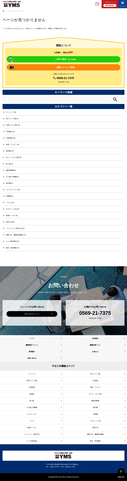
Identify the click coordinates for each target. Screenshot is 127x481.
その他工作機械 (31, 407)
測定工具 (95, 427)
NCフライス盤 (95, 374)
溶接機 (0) (9, 196)
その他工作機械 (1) (12, 177)
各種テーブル (31, 427)
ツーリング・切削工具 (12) (15, 228)
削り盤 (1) (9, 164)
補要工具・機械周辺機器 (95, 434)
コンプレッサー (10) (13, 190)
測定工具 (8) (10, 222)
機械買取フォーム (32, 345)
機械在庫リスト (95, 345)
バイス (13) (10, 202)
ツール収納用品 (31, 441)
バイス (31, 421)
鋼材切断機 (95, 401)
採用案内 (32, 351)
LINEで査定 (66, 59)
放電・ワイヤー (95, 387)
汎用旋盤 (32, 387)
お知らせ (95, 351)
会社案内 (95, 338)
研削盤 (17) (10, 151)
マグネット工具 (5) (12, 209)
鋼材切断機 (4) (11, 170)
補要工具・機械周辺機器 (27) (16, 235)
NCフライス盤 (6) (12, 119)
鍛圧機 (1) (9, 183)
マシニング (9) (11, 112)
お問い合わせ (31, 358)
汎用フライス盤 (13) (13, 125)
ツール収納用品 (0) (12, 241)
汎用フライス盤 (31, 380)
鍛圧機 (95, 407)
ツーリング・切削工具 (31, 434)
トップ (31, 338)
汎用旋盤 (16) (10, 138)
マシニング (32, 374)
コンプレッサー (31, 414)
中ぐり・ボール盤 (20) (13, 157)
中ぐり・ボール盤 (95, 394)
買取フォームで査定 (66, 67)
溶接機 (95, 414)
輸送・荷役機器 (95, 441)
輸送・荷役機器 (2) (12, 248)
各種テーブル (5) (12, 215)
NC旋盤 (95, 380)
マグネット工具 (95, 421)
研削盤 (31, 394)
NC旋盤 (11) (10, 131)
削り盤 (31, 401)
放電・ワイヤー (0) (12, 144)
